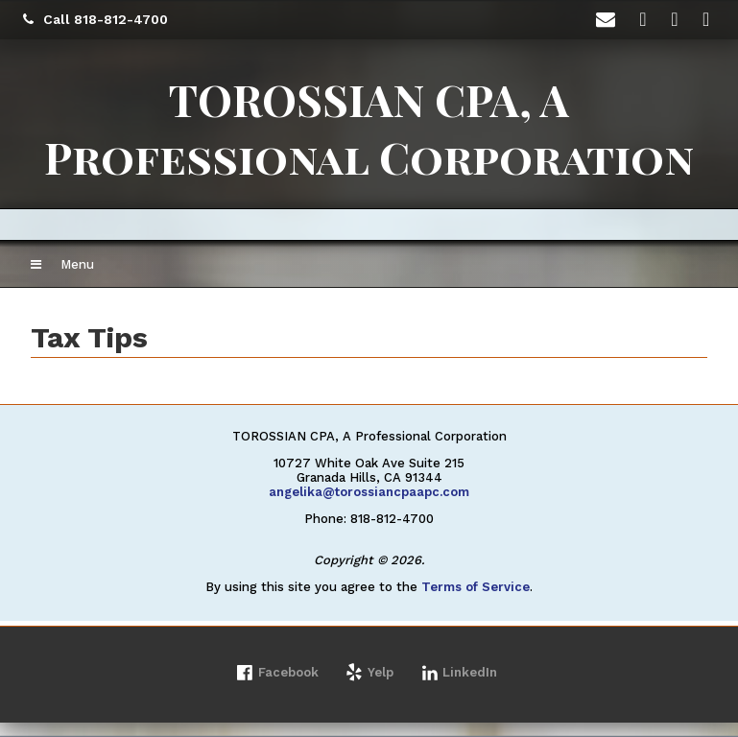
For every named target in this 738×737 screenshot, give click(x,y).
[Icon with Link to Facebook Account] (645, 19)
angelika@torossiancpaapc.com (369, 492)
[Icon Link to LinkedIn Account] (677, 19)
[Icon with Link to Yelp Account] (709, 19)
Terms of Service (475, 587)
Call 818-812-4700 (95, 19)
